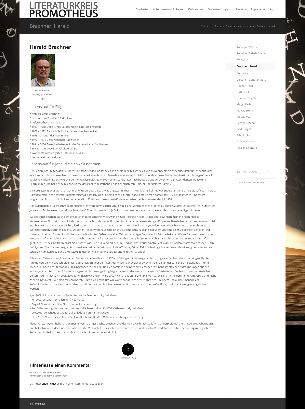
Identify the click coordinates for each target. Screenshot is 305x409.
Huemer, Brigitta (246, 98)
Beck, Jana (243, 59)
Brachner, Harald (49, 25)
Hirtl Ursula (243, 92)
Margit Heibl (244, 104)
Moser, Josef (244, 116)
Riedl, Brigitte (244, 129)
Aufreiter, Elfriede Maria (251, 53)
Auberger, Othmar (247, 47)
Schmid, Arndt (245, 135)
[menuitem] (141, 9)
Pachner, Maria (246, 123)
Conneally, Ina (245, 73)
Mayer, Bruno (245, 110)
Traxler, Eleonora (247, 147)
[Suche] (271, 9)
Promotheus (38, 403)
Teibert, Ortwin (246, 141)
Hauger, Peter (245, 86)
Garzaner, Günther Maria (251, 79)
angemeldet (49, 383)
